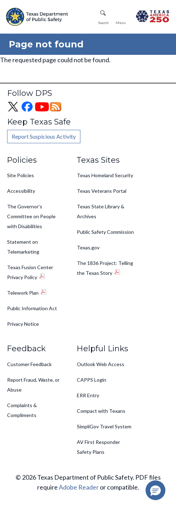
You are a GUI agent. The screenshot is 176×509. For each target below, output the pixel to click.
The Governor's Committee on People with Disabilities (31, 216)
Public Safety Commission (105, 232)
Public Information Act (32, 308)
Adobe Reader (79, 487)
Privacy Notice (23, 324)
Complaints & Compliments (22, 410)
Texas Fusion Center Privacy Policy (30, 272)
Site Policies (20, 175)
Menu (121, 23)
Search (103, 23)
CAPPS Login (91, 380)
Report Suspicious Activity (44, 136)
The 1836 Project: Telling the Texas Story (105, 268)
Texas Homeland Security (105, 175)
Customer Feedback (29, 364)
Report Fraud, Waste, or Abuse (33, 385)
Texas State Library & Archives (100, 211)
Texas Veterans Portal (101, 191)
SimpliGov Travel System (104, 426)
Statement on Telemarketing (23, 247)
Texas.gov (88, 247)
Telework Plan (23, 293)
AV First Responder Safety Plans (98, 447)
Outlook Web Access (100, 364)
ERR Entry (88, 395)
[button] (155, 490)
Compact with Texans (101, 411)
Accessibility (21, 191)
